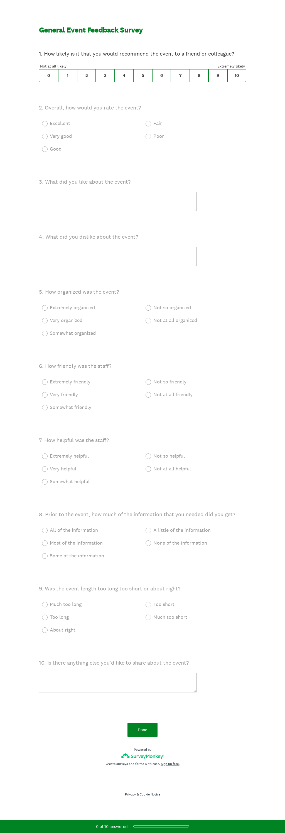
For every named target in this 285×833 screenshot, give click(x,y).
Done (142, 729)
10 (237, 75)
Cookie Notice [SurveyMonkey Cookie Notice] (150, 794)
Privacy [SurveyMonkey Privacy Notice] (130, 794)
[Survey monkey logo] (142, 756)
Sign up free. (170, 764)
